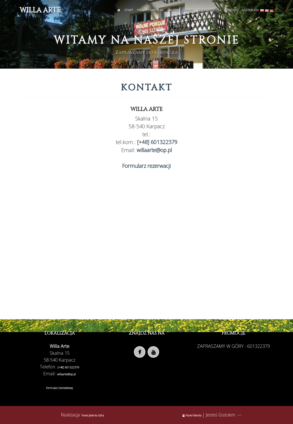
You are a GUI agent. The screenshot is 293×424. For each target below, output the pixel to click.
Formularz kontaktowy (59, 388)
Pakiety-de (156, 10)
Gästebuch (249, 10)
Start (129, 10)
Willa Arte (40, 10)
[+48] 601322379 (157, 142)
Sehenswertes (208, 10)
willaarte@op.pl (154, 150)
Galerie (173, 10)
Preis (141, 10)
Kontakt (231, 10)
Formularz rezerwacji (146, 165)
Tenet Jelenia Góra (92, 415)
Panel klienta (192, 415)
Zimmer (187, 10)
